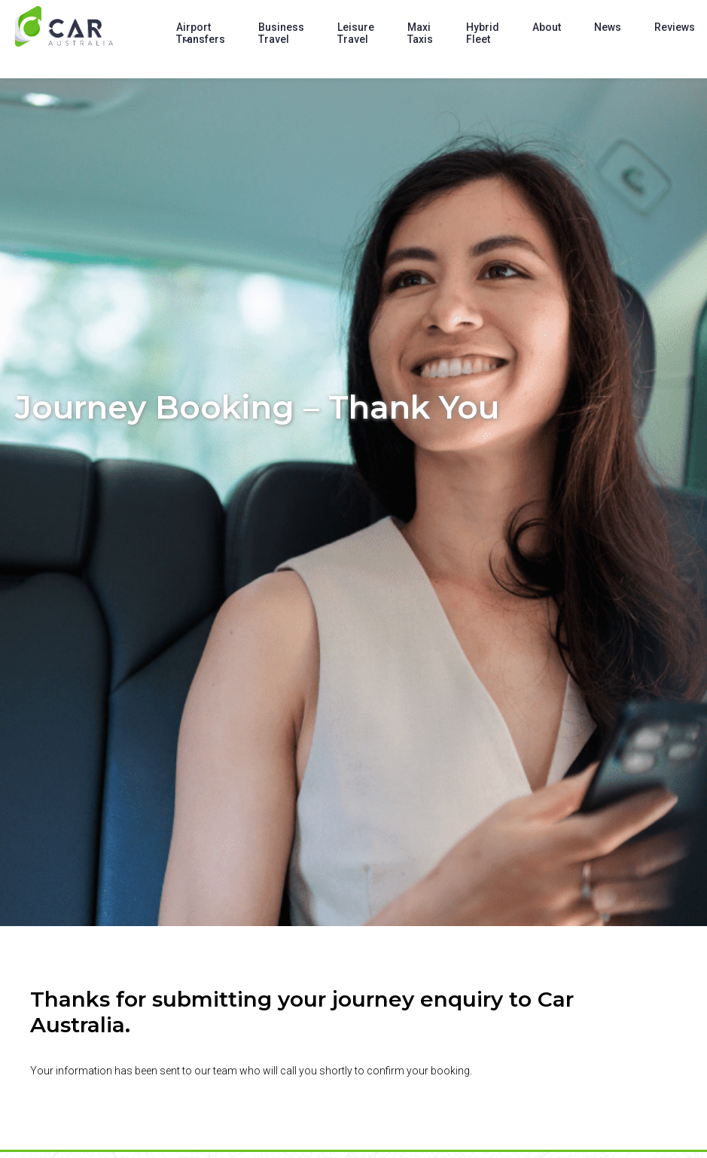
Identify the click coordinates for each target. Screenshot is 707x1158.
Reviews (674, 27)
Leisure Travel (355, 33)
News (607, 27)
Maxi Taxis (420, 33)
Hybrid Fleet (482, 33)
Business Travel (281, 33)
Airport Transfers (200, 33)
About (546, 27)
